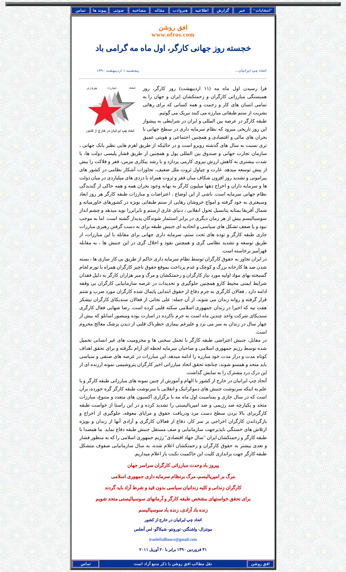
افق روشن (173, 31)
